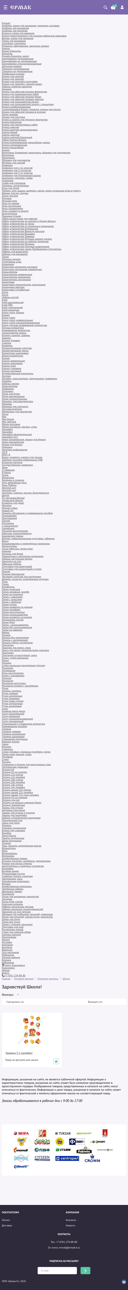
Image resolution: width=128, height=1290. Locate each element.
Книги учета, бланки (13, 312)
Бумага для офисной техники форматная (24, 91)
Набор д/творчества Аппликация (20, 228)
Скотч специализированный (17, 718)
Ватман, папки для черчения (17, 38)
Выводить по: (95, 1002)
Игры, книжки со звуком (15, 211)
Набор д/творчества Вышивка (18, 233)
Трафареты (8, 388)
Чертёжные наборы (12, 888)
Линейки (6, 381)
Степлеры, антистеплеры (15, 185)
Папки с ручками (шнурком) (17, 924)
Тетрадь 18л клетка (12, 779)
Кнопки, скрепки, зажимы (16, 335)
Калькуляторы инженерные (17, 274)
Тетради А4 (8, 769)
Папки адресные (11, 589)
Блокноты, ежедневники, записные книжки (25, 46)
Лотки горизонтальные (14, 398)
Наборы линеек (10, 383)
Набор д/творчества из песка (18, 223)
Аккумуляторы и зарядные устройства (23, 866)
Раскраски (7, 668)
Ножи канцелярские (13, 442)
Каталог (6, 23)
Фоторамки (8, 855)
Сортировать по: (15, 1002)
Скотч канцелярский (13, 713)
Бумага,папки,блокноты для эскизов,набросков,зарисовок (34, 35)
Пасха (5, 414)
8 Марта (6, 472)
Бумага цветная (10, 127)
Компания (7, 944)
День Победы (9, 485)
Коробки (6, 833)
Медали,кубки (9, 508)
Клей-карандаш (10, 310)
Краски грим (9, 365)
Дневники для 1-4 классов (16, 170)
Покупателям (9, 937)
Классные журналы (12, 904)
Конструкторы (9, 213)
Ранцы (5, 660)
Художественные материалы (17, 373)
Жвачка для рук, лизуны (15, 193)
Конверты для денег (13, 503)
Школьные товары (12, 891)
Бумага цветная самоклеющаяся (20, 129)
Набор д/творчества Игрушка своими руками (27, 238)
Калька (6, 150)
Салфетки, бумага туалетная (17, 876)
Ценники (7, 89)
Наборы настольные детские (17, 906)
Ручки (5, 688)
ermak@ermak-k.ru (69, 1247)
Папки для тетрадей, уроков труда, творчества (27, 916)
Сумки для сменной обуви (16, 932)
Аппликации (8, 670)
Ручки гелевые (10, 693)
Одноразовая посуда (13, 873)
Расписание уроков (12, 929)
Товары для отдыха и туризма (18, 812)
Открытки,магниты (12, 462)
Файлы (5, 632)
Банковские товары (12, 536)
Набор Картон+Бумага (14, 139)
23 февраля (8, 470)
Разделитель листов (12, 619)
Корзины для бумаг (12, 553)
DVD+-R (6, 454)
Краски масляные (11, 371)
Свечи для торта (11, 822)
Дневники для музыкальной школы (21, 175)
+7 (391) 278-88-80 (13, 975)
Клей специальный (12, 307)
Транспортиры (10, 386)
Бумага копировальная (14, 145)
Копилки (6, 746)
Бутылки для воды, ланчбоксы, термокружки (26, 861)
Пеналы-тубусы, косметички (17, 642)
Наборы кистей (10, 297)
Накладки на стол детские (16, 911)
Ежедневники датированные (17, 58)
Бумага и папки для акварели (18, 33)
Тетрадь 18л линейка (13, 782)
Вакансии (7, 949)
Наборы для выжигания (15, 251)
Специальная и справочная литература (23, 723)
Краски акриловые (12, 363)
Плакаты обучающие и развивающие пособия (27, 513)
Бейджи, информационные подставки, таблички (28, 538)
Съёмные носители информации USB (22, 459)
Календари (8, 264)
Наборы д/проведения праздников (21, 817)
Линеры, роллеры (11, 690)
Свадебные (8, 528)
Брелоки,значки (10, 741)
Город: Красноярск (13, 965)
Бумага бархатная (12, 122)
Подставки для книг (13, 927)
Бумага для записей (13, 76)
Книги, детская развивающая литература (24, 325)
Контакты (7, 947)
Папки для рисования (14, 40)
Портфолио (8, 894)
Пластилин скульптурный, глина (19, 655)
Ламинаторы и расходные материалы (22, 556)
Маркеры (7, 404)
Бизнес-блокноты (11, 51)
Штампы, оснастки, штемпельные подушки (25, 579)
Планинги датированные (15, 68)
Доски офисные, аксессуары (17, 548)
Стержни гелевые (11, 731)
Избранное (8, 954)
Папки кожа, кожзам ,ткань (16, 754)
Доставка (7, 942)
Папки (5, 584)
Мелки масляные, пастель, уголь (19, 426)
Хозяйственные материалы (17, 886)
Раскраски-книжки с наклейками (20, 685)
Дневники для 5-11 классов (17, 172)
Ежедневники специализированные (21, 63)
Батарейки (7, 868)
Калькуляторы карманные (16, 277)
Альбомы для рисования (15, 28)
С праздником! (10, 525)
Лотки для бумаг (11, 393)
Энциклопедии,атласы (14, 332)
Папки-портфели (11, 609)
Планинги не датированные (17, 71)
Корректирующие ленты (15, 350)
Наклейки (7, 429)
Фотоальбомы (9, 853)
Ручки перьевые (11, 698)
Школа (5, 495)
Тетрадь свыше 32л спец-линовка (20, 795)
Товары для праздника (14, 815)
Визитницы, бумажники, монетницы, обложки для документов (36, 152)
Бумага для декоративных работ (20, 124)
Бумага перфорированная (16, 106)
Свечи (5, 744)
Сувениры (7, 749)
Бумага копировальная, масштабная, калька (26, 142)
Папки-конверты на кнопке (17, 617)
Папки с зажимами (12, 596)
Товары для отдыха (12, 807)
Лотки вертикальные (13, 396)
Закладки (7, 899)
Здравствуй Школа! (12, 500)
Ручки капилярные (12, 696)
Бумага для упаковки (13, 830)
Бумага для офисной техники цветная (23, 99)
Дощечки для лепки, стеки (16, 647)
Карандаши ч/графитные (15, 289)
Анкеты (6, 48)
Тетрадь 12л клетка (12, 774)
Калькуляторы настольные (16, 279)
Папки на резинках (12, 594)
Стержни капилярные (13, 734)
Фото (4, 850)
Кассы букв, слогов (12, 901)
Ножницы (7, 447)
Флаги (5, 541)
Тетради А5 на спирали (14, 797)
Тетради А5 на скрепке (14, 772)
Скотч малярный (11, 716)
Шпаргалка (8, 477)
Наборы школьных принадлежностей (22, 909)
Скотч (5, 708)
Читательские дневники (15, 767)
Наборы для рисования (15, 254)
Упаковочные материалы (15, 881)
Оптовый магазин (24, 978)
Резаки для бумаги (12, 444)
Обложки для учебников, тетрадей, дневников (27, 914)
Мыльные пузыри (11, 216)
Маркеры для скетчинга (15, 406)
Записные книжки (12, 66)
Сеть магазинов (10, 952)
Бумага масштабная (13, 147)
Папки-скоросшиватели (15, 614)
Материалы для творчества (17, 411)
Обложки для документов (16, 160)
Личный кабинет (11, 957)
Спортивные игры (11, 261)
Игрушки (6, 198)
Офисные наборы (11, 563)
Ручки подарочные (12, 703)
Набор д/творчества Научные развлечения (25, 246)
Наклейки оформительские (17, 434)
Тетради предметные (13, 805)
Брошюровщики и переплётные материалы (26, 543)
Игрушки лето (9, 200)
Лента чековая (10, 114)
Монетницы (8, 157)
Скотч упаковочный (12, 721)
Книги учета (8, 317)
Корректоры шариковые (15, 353)
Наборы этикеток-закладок (17, 86)
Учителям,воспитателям (15, 530)
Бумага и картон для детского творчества (24, 119)
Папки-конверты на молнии (17, 607)
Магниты (6, 505)
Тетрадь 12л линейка (13, 777)
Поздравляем (9, 515)
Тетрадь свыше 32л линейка (17, 792)
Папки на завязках (12, 629)
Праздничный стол (12, 820)
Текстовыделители (12, 409)
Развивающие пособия (14, 726)
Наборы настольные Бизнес (17, 558)
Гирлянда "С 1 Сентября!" (19, 1053)
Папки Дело (8, 622)
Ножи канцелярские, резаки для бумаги (24, 439)
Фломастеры (9, 848)
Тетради (6, 762)
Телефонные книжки (13, 73)
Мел (4, 416)
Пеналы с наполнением (15, 640)
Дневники (7, 165)
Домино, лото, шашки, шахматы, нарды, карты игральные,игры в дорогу (41, 190)
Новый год (7, 510)
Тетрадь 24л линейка (13, 787)
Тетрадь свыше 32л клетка (16, 789)
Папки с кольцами (12, 599)
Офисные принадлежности (17, 533)
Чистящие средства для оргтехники (21, 576)
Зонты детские (10, 195)
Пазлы (5, 256)
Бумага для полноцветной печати (20, 101)
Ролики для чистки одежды (17, 863)
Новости (70, 1225)
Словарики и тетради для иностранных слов (26, 764)
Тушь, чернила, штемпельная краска (21, 845)
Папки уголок (9, 604)
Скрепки (6, 343)
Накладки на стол (11, 561)
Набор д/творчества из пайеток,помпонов (25, 241)
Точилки (6, 843)
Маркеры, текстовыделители (17, 401)
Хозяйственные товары (14, 858)
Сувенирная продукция (14, 739)
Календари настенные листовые (19, 266)
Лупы (5, 581)
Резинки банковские (13, 574)
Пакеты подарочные (13, 838)
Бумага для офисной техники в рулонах (24, 112)
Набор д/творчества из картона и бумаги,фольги (29, 221)
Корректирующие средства (17, 348)
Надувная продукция (13, 810)
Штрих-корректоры (12, 355)
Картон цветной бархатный (17, 137)
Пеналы (6, 635)
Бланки (6, 315)
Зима (4, 467)
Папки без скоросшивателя (17, 627)
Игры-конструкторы (13, 673)
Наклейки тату (10, 437)
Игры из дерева (10, 203)
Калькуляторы (9, 271)
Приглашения (9, 518)
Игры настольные (11, 205)
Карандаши (8, 282)
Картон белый (9, 132)
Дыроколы (7, 180)
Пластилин (8, 645)
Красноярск (8, 967)
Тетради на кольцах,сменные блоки (21, 802)
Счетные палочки (11, 934)
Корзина (6, 960)
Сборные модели (11, 259)
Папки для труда (11, 919)
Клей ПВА (7, 304)
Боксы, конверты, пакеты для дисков (22, 457)
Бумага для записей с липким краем (22, 84)
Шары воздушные (12, 840)
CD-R (4, 452)
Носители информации (14, 449)
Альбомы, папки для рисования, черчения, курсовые (30, 25)
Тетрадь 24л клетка (12, 784)
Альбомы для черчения (14, 30)
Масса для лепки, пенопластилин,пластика (25, 650)
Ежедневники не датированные (19, 61)
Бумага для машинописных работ (20, 94)
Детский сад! (9, 487)
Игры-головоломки (12, 208)
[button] (11, 994)
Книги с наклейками (13, 675)
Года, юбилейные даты (14, 482)
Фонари (6, 883)
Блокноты (7, 53)
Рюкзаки (6, 662)
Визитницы (8, 155)
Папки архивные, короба (15, 591)
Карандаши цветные (13, 287)
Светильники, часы (12, 878)
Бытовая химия (10, 871)
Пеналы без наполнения (15, 637)
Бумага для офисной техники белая (21, 96)
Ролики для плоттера (13, 117)
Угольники (7, 391)
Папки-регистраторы (13, 612)
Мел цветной (9, 421)
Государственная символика (17, 464)
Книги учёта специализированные (21, 322)
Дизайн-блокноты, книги (15, 56)
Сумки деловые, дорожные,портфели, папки (26, 751)
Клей (4, 299)
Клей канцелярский (12, 302)
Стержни (6, 729)
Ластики (6, 376)
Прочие (6, 571)
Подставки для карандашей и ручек (21, 569)
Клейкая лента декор (13, 711)
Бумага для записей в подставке (20, 81)
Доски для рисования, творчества (20, 896)
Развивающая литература (16, 330)
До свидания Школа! (13, 497)
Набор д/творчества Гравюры (18, 236)
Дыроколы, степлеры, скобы (17, 178)
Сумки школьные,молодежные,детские (23, 665)
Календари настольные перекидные (22, 269)
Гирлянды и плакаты (13, 480)
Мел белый (8, 419)
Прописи (6, 678)
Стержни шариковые (13, 736)
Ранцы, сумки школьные (15, 657)
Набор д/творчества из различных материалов (28, 226)
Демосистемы (9, 546)
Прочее (6, 520)
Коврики (6, 551)
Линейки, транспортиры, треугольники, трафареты (29, 378)
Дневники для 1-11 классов (17, 167)
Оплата (6, 939)
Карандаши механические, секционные (23, 284)
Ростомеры (8, 523)
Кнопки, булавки (11, 340)
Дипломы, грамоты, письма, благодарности (25, 492)
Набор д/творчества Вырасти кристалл (23, 231)
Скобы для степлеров (13, 183)
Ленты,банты (9, 835)
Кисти (5, 292)
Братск (5, 972)
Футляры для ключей (13, 162)
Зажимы (6, 338)
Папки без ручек (11, 921)
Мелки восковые (11, 424)
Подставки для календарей (17, 566)
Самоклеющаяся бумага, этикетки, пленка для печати (31, 109)
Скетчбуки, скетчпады (14, 43)
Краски (6, 358)
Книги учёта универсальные (17, 320)
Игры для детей (10, 188)
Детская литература (13, 327)
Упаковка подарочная (14, 828)
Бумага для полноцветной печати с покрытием (28, 104)
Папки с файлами (11, 602)
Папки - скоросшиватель (15, 624)
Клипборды (8, 586)
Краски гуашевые (11, 368)
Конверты (7, 345)
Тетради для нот (11, 800)
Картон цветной (10, 134)
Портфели (7, 756)
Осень (5, 475)
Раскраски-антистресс (14, 683)
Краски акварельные (13, 360)
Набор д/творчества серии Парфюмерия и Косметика (31, 249)
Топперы (6, 825)
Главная (6, 978)
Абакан (6, 970)
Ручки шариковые (12, 706)
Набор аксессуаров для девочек (19, 218)
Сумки (5, 759)
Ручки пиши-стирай (12, 701)
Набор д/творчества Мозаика (18, 244)
